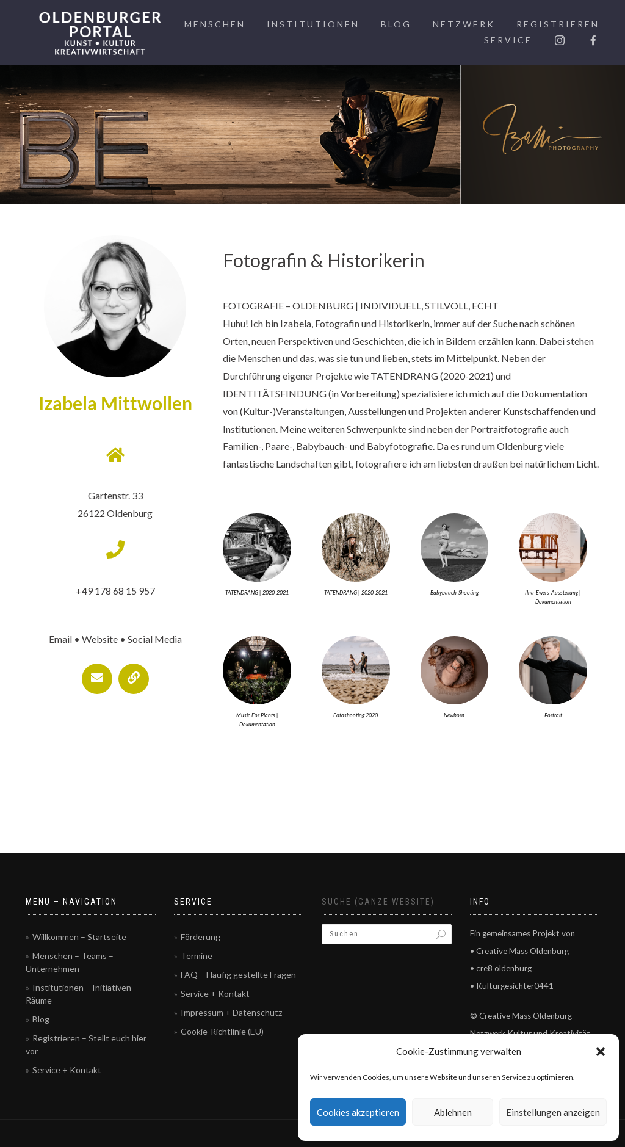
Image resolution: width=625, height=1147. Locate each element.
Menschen (214, 24)
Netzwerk (464, 24)
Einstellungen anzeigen (553, 1112)
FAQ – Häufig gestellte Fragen (238, 974)
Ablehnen (453, 1112)
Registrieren (557, 24)
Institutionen (313, 24)
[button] (600, 1052)
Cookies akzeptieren (358, 1112)
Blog (396, 24)
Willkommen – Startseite (79, 937)
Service (508, 40)
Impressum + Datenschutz (231, 1012)
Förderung (200, 937)
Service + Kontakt (66, 1070)
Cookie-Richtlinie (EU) (222, 1031)
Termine (196, 955)
